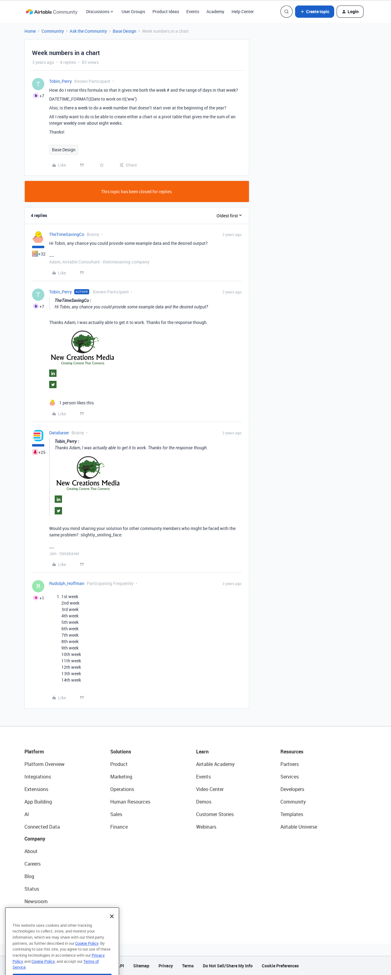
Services (289, 776)
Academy (215, 11)
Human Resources (130, 801)
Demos (203, 801)
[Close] (112, 932)
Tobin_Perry (60, 81)
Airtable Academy (215, 764)
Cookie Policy (86, 959)
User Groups (133, 11)
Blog (29, 876)
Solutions (120, 751)
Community (53, 31)
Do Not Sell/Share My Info (228, 966)
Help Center (243, 11)
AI (26, 814)
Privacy (166, 966)
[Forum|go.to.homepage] (51, 12)
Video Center (210, 789)
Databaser (59, 433)
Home (30, 31)
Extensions (36, 789)
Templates (291, 814)
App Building (38, 801)
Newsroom (36, 901)
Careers (32, 863)
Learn (202, 751)
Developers (292, 789)
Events (192, 11)
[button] (314, 12)
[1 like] (71, 402)
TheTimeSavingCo (66, 234)
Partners (289, 764)
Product (119, 764)
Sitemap (141, 966)
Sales (116, 814)
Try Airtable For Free (46, 914)
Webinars (206, 826)
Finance (119, 826)
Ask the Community (88, 31)
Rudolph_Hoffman (66, 583)
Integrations (37, 776)
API (120, 966)
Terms (188, 966)
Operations (122, 789)
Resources (291, 751)
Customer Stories (215, 814)
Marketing (121, 776)
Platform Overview (44, 764)
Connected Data (42, 826)
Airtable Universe (298, 826)
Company (34, 838)
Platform (34, 751)
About (31, 851)
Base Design (124, 31)
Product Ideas (165, 11)
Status (31, 888)
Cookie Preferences (280, 966)
